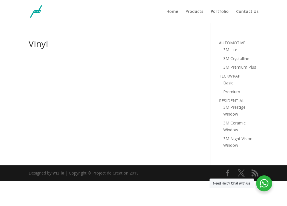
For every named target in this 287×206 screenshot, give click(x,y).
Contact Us (247, 11)
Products (194, 11)
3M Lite (230, 49)
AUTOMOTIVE (232, 42)
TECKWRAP (229, 76)
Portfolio (220, 11)
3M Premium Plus (239, 67)
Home (172, 11)
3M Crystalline (236, 58)
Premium (231, 91)
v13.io (58, 173)
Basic (228, 83)
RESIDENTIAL (231, 100)
